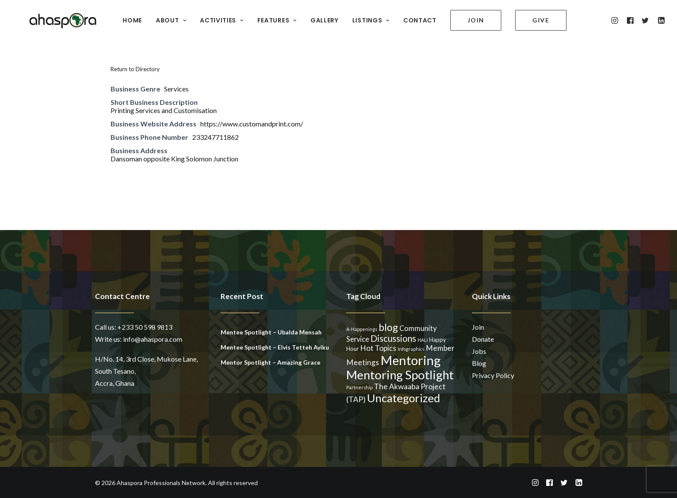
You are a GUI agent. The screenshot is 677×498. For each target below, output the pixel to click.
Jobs (479, 351)
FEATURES (271, 17)
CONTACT (413, 17)
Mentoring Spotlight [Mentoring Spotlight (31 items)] (400, 375)
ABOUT (165, 17)
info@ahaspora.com (152, 339)
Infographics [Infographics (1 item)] (411, 349)
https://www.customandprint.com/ (251, 124)
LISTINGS (364, 17)
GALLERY (318, 17)
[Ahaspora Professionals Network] (51, 17)
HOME (126, 17)
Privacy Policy (493, 375)
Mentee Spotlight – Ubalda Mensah (271, 332)
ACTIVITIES (215, 17)
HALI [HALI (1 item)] (423, 340)
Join (478, 327)
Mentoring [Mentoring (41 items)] (410, 360)
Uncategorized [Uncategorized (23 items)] (403, 398)
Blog (479, 363)
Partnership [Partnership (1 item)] (359, 387)
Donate (483, 339)
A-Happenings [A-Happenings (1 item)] (361, 329)
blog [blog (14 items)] (388, 327)
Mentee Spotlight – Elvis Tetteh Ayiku (275, 347)
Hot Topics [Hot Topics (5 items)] (378, 348)
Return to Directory (135, 69)
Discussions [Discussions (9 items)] (393, 338)
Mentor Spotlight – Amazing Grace (270, 362)
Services (176, 89)
